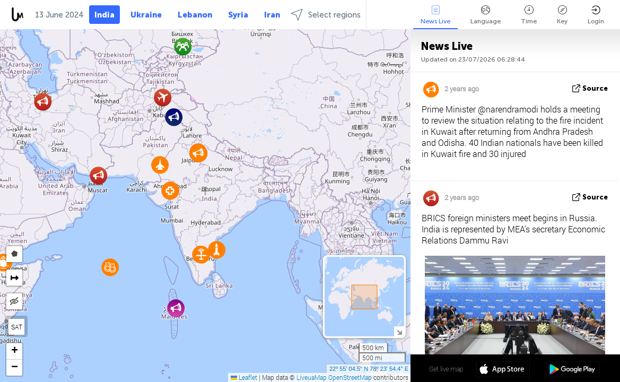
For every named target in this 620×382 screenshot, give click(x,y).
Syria (238, 15)
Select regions (326, 14)
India (104, 15)
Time (529, 15)
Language (485, 15)
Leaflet (244, 377)
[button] (98, 175)
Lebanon (195, 15)
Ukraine (146, 15)
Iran (272, 15)
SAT (16, 327)
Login (596, 15)
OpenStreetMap (350, 377)
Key (562, 15)
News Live (435, 15)
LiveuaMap (311, 377)
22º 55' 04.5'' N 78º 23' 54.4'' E (368, 369)
